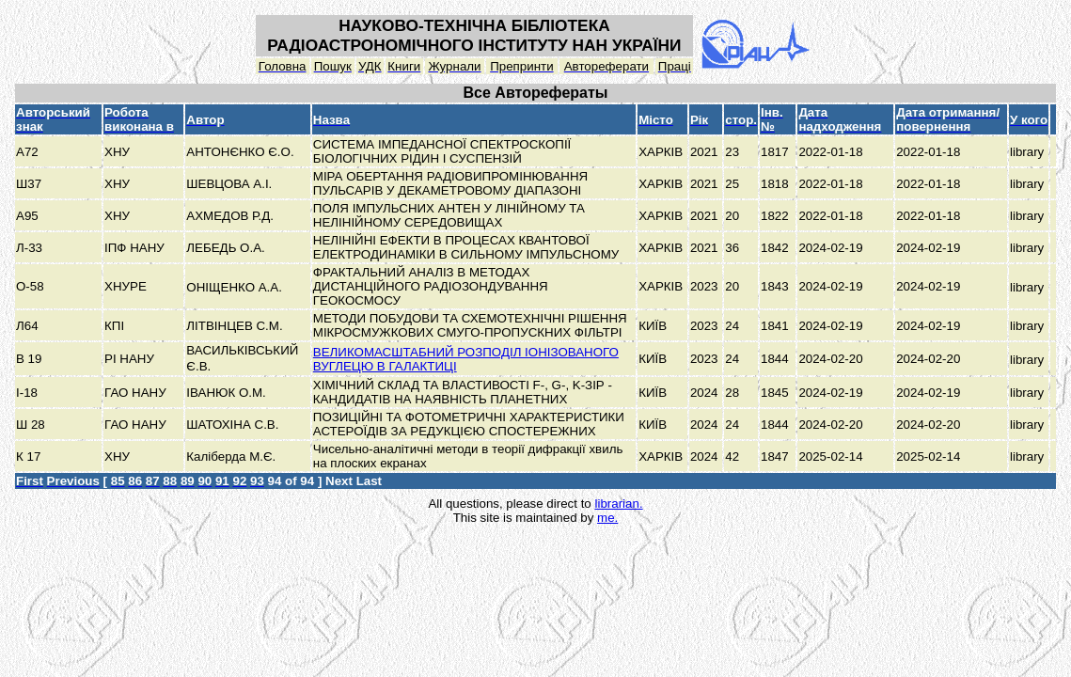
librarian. (618, 503)
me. (607, 518)
